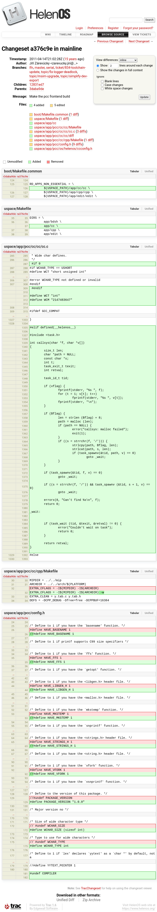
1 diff (74, 114)
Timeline (65, 34)
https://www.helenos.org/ (138, 908)
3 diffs (81, 131)
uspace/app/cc (45, 123)
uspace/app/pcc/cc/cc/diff (54, 136)
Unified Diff (65, 900)
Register (113, 28)
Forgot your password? (138, 28)
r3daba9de (9, 176)
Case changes (114, 85)
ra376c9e (22, 176)
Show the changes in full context (119, 70)
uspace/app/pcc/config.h (53, 144)
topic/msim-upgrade (44, 76)
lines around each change (131, 65)
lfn (31, 68)
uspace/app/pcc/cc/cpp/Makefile (59, 140)
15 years (70, 59)
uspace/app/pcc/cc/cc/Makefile (57, 127)
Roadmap (86, 34)
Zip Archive (91, 900)
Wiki (48, 34)
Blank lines (112, 81)
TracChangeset (91, 888)
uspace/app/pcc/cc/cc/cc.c (55, 131)
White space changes (119, 88)
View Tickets (142, 34)
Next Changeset (139, 41)
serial (50, 68)
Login (79, 28)
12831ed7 (36, 85)
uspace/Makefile (46, 119)
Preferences (95, 28)
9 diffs (77, 144)
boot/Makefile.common (51, 114)
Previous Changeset (110, 41)
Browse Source (113, 34)
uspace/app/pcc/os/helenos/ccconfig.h (63, 149)
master (40, 68)
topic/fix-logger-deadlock (59, 72)
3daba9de (36, 89)
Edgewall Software (46, 908)
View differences (107, 60)
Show (102, 65)
